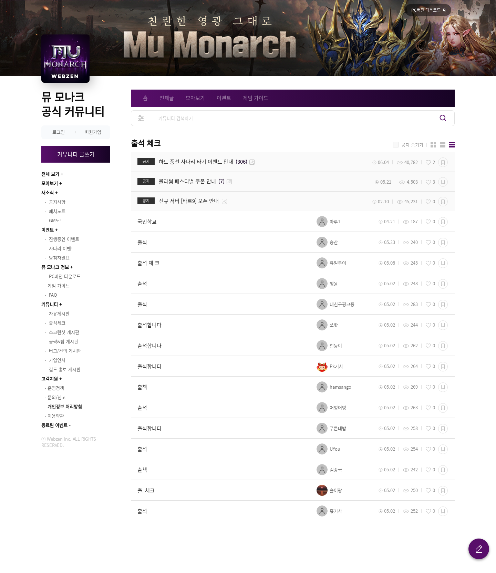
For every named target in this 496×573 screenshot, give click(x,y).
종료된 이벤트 (54, 425)
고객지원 (49, 378)
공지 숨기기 (412, 144)
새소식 (47, 192)
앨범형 (442, 144)
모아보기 (49, 183)
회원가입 (93, 132)
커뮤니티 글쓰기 (76, 154)
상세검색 (141, 118)
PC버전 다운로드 (426, 10)
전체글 (166, 98)
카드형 (433, 144)
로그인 (58, 132)
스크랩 (443, 162)
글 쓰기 (478, 549)
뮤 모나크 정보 (55, 267)
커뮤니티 (49, 304)
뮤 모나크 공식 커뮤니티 (72, 104)
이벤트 (47, 229)
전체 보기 (50, 174)
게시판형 (452, 144)
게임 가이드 (255, 98)
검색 (443, 118)
